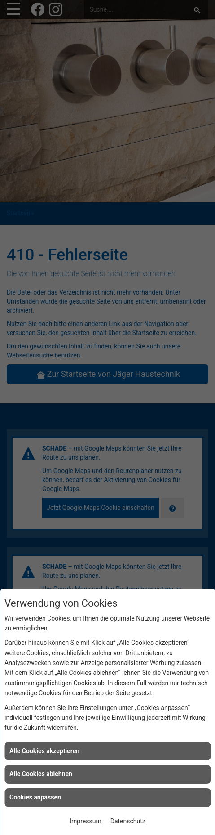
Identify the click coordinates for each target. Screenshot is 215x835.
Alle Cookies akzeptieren (44, 751)
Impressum (85, 821)
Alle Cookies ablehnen (40, 773)
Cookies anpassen (35, 797)
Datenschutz (127, 821)
